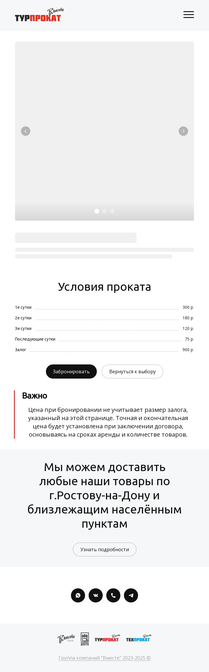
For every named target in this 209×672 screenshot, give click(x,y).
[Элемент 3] (112, 211)
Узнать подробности (104, 549)
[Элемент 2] (104, 211)
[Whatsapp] (78, 595)
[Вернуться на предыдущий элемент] (25, 131)
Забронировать (71, 371)
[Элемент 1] (96, 211)
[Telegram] (131, 595)
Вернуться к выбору (132, 371)
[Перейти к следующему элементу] (183, 131)
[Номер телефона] (113, 595)
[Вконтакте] (96, 595)
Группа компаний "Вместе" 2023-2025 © (105, 658)
